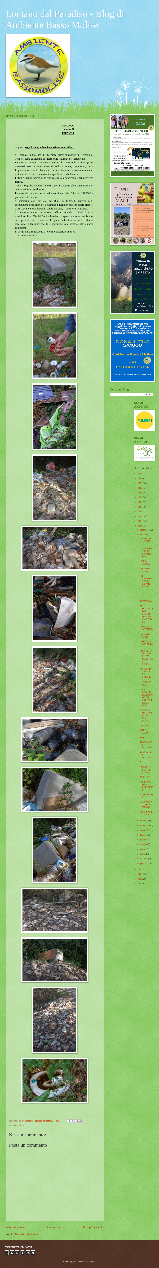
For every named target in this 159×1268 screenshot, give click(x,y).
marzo (143, 854)
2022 (139, 488)
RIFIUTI (143, 737)
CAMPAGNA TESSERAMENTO (146, 804)
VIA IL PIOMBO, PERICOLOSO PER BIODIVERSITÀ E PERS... (146, 697)
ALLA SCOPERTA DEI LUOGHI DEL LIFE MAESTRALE (146, 614)
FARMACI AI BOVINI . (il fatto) (146, 770)
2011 (139, 879)
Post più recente (15, 1227)
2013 (139, 869)
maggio (143, 844)
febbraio (144, 858)
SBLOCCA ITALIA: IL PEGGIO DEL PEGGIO (146, 715)
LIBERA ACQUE (145, 562)
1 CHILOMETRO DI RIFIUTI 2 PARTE (146, 551)
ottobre (143, 820)
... (146, 594)
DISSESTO (145, 725)
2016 (139, 516)
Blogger (92, 1261)
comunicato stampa (145, 570)
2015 (139, 521)
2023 (139, 483)
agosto (143, 830)
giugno (143, 840)
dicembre (144, 530)
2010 (139, 883)
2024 (139, 478)
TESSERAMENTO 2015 (146, 813)
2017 (139, 511)
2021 (139, 493)
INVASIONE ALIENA (145, 539)
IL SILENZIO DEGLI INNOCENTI (146, 786)
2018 (139, 507)
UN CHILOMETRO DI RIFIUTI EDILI (146, 581)
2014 (139, 526)
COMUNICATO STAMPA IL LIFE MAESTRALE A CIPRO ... (146, 658)
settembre (144, 825)
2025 (139, 474)
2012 (139, 874)
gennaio (144, 863)
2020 (139, 497)
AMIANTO (145, 777)
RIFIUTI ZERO (144, 731)
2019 (139, 502)
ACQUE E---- (146, 601)
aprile (143, 849)
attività (21, 1125)
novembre (145, 534)
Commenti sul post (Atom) (27, 1234)
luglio (143, 835)
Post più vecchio (93, 1227)
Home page (54, 1227)
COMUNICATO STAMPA (146, 628)
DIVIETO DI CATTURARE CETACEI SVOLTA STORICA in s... (146, 677)
